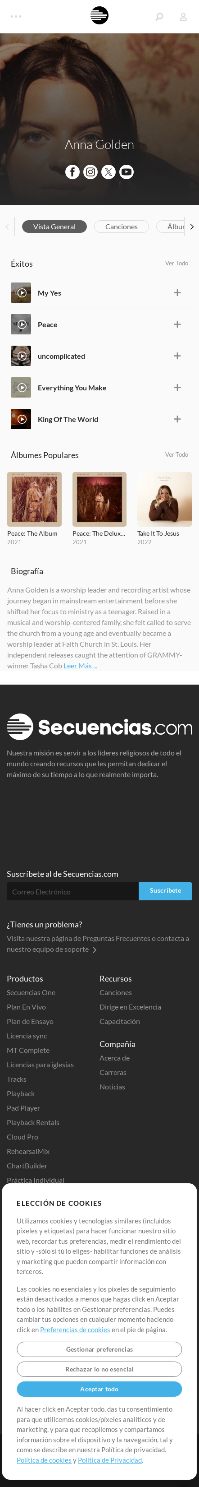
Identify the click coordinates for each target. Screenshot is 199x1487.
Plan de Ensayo (30, 1021)
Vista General (54, 226)
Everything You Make (72, 387)
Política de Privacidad (110, 1460)
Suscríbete (165, 890)
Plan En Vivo (26, 1006)
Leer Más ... (80, 665)
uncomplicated (61, 356)
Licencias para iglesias (40, 1064)
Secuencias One (31, 992)
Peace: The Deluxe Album (99, 533)
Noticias (112, 1086)
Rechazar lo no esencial (99, 1369)
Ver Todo (176, 263)
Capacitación (120, 1021)
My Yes (49, 292)
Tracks (17, 1079)
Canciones (121, 226)
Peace (48, 324)
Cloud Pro (22, 1136)
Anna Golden (99, 144)
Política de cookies (44, 1460)
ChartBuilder (27, 1165)
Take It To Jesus (158, 533)
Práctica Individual (35, 1180)
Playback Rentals (33, 1122)
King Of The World (68, 419)
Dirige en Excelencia (130, 1006)
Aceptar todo (99, 1389)
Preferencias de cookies (75, 1329)
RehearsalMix (28, 1151)
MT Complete (28, 1050)
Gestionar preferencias (99, 1349)
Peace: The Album (32, 533)
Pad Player (23, 1107)
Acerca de (115, 1057)
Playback (21, 1093)
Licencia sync (27, 1035)
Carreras (113, 1072)
